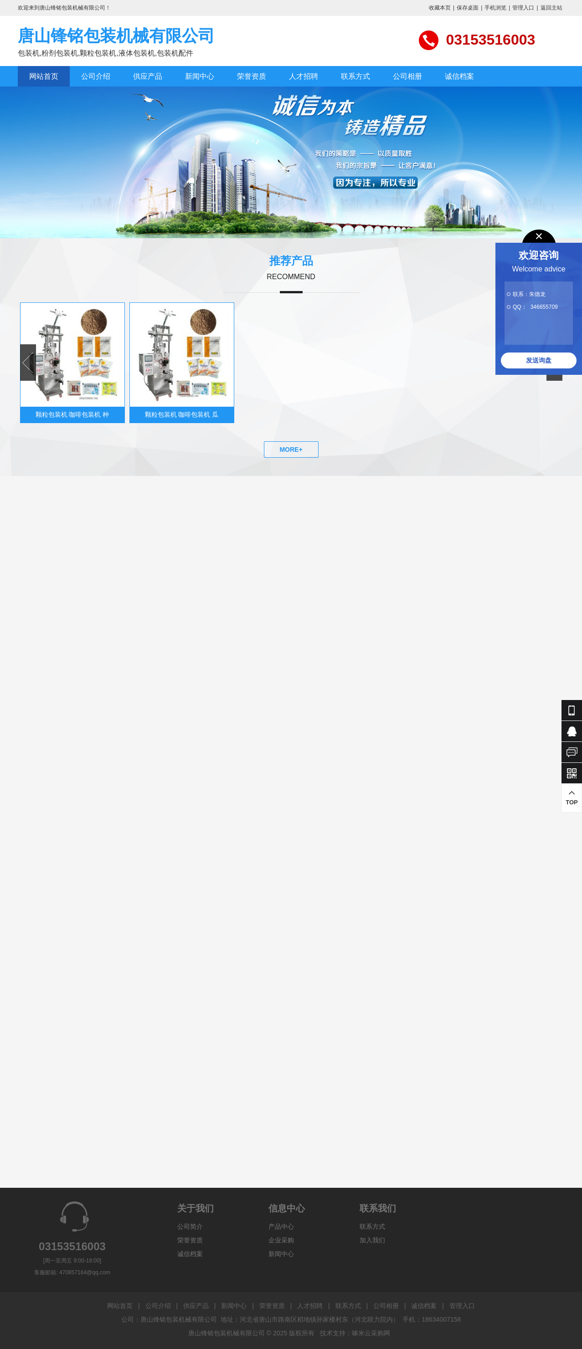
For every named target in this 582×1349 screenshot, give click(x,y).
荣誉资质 (251, 76)
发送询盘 (538, 360)
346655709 (544, 307)
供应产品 (147, 76)
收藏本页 (440, 8)
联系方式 (355, 76)
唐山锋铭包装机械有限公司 (116, 35)
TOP (572, 798)
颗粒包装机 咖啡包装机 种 (72, 414)
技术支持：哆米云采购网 (355, 1333)
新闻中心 (199, 76)
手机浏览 (495, 8)
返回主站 (551, 8)
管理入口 (523, 8)
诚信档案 (459, 76)
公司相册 (407, 76)
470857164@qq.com (84, 1272)
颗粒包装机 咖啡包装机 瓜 (182, 414)
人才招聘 (303, 76)
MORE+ (290, 449)
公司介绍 (95, 76)
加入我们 (372, 1240)
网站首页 (43, 76)
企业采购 (281, 1240)
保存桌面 (468, 8)
